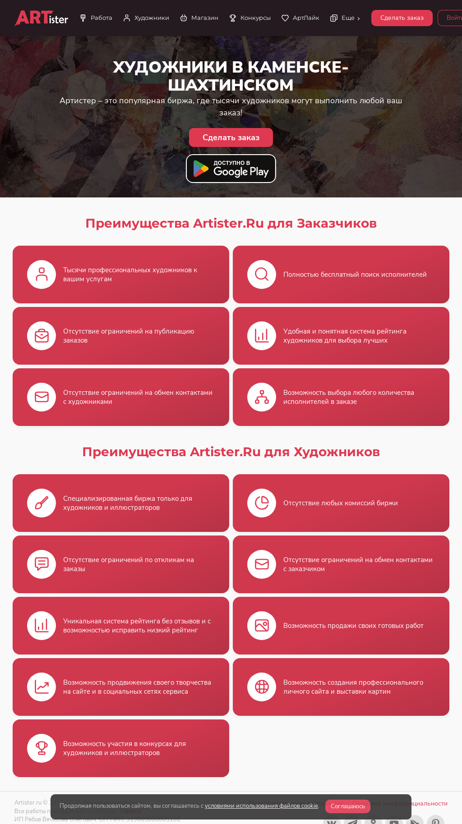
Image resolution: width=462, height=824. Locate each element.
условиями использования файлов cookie (261, 806)
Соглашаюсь (348, 806)
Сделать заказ (402, 18)
